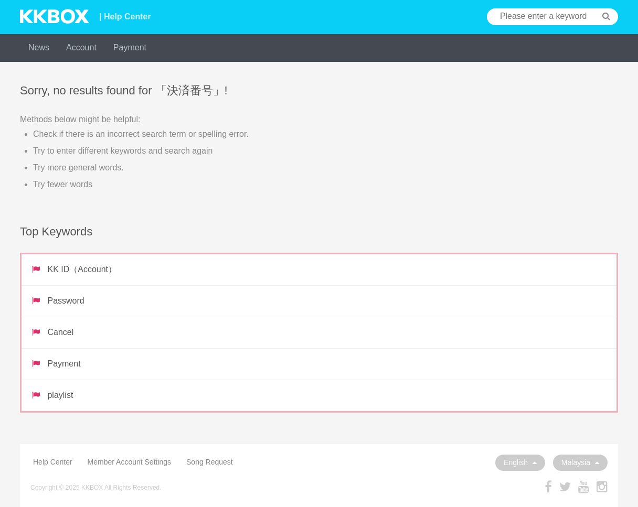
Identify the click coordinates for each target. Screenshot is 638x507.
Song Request (209, 462)
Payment (129, 47)
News (38, 47)
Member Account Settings (130, 462)
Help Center (52, 462)
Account (81, 47)
